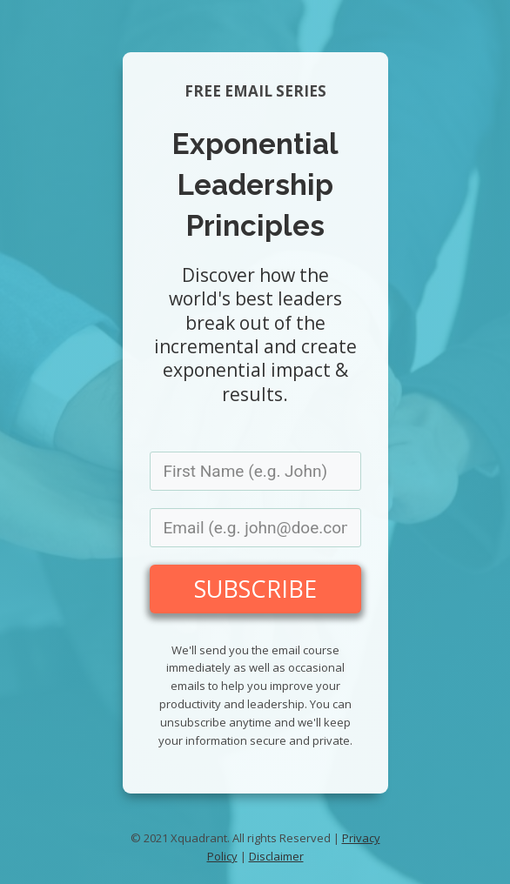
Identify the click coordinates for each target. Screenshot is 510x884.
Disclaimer (276, 856)
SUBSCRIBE (255, 589)
